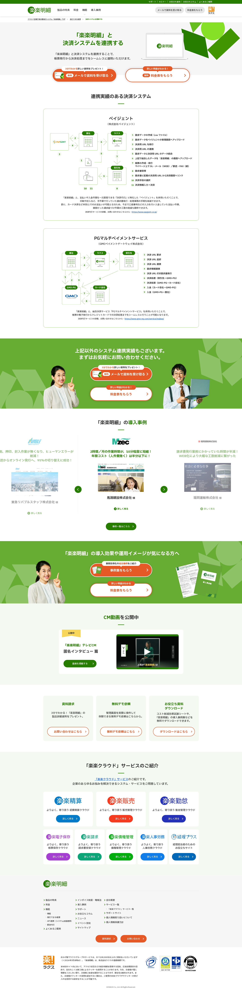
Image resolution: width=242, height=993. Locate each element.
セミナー (162, 2)
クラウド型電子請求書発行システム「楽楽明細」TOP (46, 19)
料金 (75, 10)
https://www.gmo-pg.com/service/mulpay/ (144, 318)
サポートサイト (113, 913)
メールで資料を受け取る (169, 10)
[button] (78, 489)
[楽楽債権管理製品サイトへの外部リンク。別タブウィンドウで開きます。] (121, 846)
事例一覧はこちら (121, 526)
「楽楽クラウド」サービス (111, 779)
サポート (152, 2)
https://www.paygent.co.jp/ (144, 212)
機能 (84, 10)
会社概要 (110, 900)
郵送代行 (51, 925)
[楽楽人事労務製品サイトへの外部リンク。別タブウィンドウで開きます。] (152, 846)
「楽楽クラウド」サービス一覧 (121, 909)
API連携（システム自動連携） (60, 921)
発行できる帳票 (75, 19)
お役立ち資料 (174, 2)
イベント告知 (84, 923)
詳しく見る (36, 513)
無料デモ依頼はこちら (121, 732)
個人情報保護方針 (115, 922)
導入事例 (96, 10)
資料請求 (106, 938)
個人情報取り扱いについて (119, 917)
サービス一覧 (112, 904)
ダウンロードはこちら (174, 732)
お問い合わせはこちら (68, 732)
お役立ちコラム (189, 2)
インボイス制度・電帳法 (89, 900)
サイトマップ (84, 927)
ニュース (82, 918)
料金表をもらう (194, 10)
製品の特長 (63, 10)
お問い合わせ (133, 938)
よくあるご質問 (205, 2)
